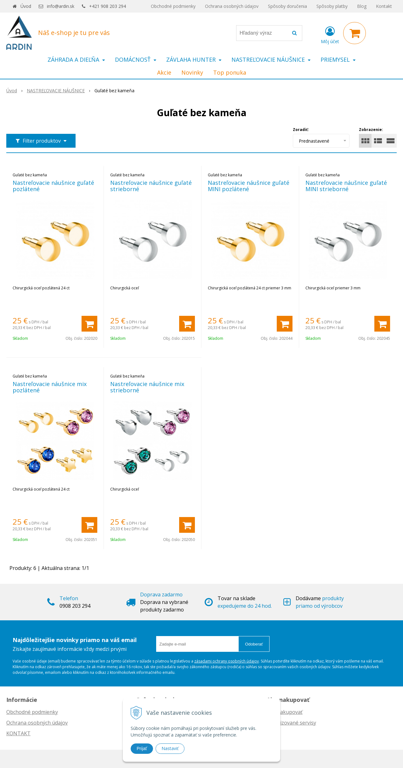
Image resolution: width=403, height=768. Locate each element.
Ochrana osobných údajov (231, 6)
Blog (361, 6)
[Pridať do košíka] (89, 324)
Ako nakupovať (285, 711)
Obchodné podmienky (173, 6)
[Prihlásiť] (330, 34)
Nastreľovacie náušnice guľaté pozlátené (53, 186)
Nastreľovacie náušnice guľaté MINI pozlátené (248, 186)
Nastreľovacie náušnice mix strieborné (147, 387)
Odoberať (254, 644)
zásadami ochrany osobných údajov (226, 661)
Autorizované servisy (291, 722)
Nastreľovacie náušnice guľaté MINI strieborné (346, 186)
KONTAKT (18, 733)
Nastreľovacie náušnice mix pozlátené (50, 387)
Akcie (164, 72)
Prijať (142, 748)
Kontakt (384, 6)
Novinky (192, 72)
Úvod (25, 6)
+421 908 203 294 (107, 6)
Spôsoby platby (332, 6)
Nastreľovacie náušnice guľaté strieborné (151, 186)
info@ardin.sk (60, 6)
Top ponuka (229, 72)
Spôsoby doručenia (287, 6)
